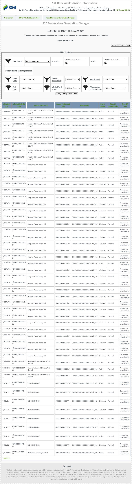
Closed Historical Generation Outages (60, 18)
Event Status (102, 105)
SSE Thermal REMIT (122, 10)
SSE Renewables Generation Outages (66, 23)
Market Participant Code (63, 105)
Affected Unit (6, 105)
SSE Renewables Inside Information (74, 3)
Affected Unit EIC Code (19, 105)
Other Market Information (29, 18)
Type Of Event (125, 105)
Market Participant (41, 105)
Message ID (84, 105)
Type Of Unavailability (113, 105)
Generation (8, 18)
